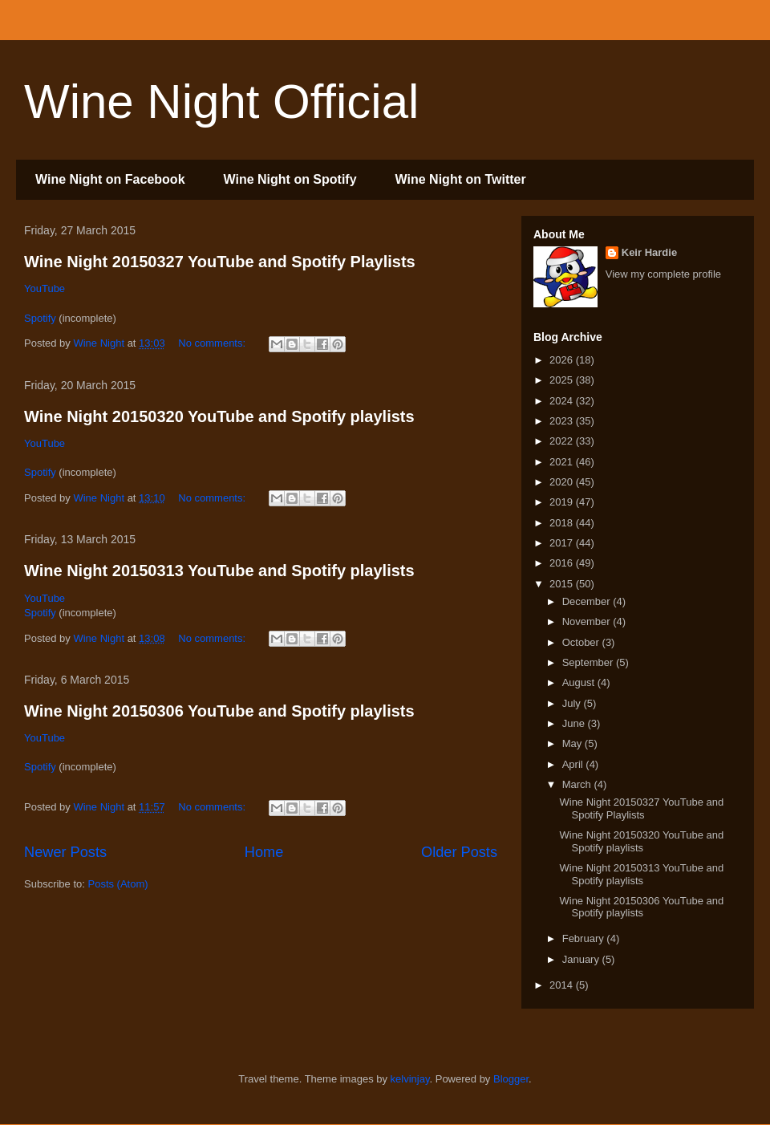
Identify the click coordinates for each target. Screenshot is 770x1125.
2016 (562, 563)
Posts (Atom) (118, 884)
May (573, 743)
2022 (562, 441)
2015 (562, 584)
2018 (562, 523)
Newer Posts (65, 852)
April (574, 764)
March (578, 784)
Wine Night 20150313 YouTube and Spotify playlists (219, 570)
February (584, 938)
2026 (562, 360)
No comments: (213, 343)
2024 (562, 401)
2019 (562, 502)
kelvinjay (410, 1079)
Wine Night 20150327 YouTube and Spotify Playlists (219, 261)
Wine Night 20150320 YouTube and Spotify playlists (219, 416)
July (573, 703)
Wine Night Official (221, 101)
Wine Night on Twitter (460, 179)
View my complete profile (663, 274)
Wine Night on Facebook (110, 179)
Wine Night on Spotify (290, 179)
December (588, 601)
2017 (562, 543)
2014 (562, 985)
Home (264, 852)
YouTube (44, 288)
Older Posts (459, 852)
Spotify (40, 318)
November (588, 621)
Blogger (511, 1079)
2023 (562, 421)
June (575, 723)
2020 (562, 482)
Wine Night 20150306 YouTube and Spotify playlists (219, 711)
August (580, 682)
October (582, 642)
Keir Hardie (649, 252)
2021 (562, 462)
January (582, 959)
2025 (562, 380)
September (589, 662)
